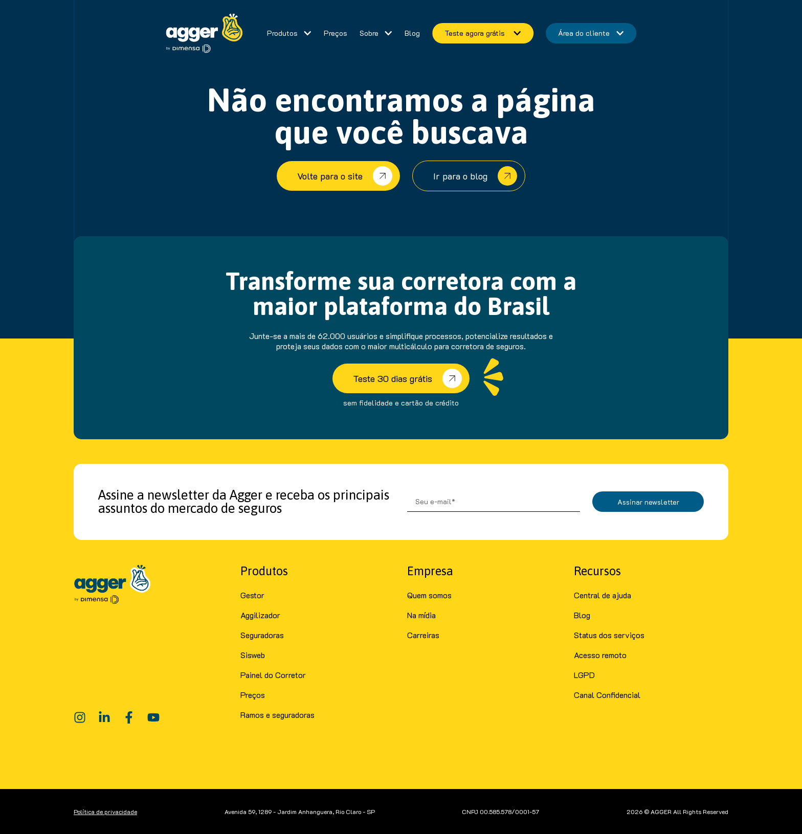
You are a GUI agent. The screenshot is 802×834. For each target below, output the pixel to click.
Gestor (252, 595)
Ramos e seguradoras (277, 714)
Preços (252, 694)
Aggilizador (260, 615)
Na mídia (421, 615)
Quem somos (429, 595)
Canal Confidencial (607, 694)
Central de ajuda (602, 595)
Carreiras (423, 634)
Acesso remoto (600, 654)
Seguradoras (262, 634)
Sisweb (252, 654)
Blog (582, 615)
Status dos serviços (609, 634)
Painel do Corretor (273, 674)
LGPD (584, 674)
